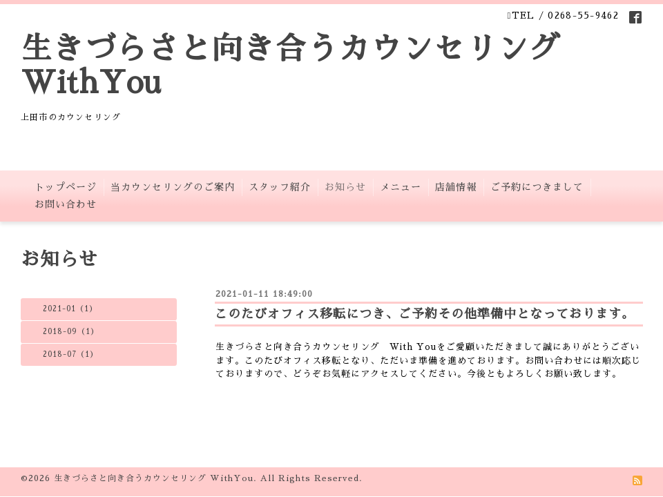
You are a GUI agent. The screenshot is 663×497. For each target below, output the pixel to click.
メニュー (400, 187)
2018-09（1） (71, 331)
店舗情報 (456, 187)
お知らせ (345, 187)
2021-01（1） (70, 309)
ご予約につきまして (537, 187)
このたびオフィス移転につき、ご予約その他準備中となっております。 (425, 314)
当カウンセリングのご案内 (172, 187)
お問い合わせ (66, 204)
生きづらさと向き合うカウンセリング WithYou (153, 478)
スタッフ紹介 (280, 187)
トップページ (66, 187)
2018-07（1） (70, 354)
